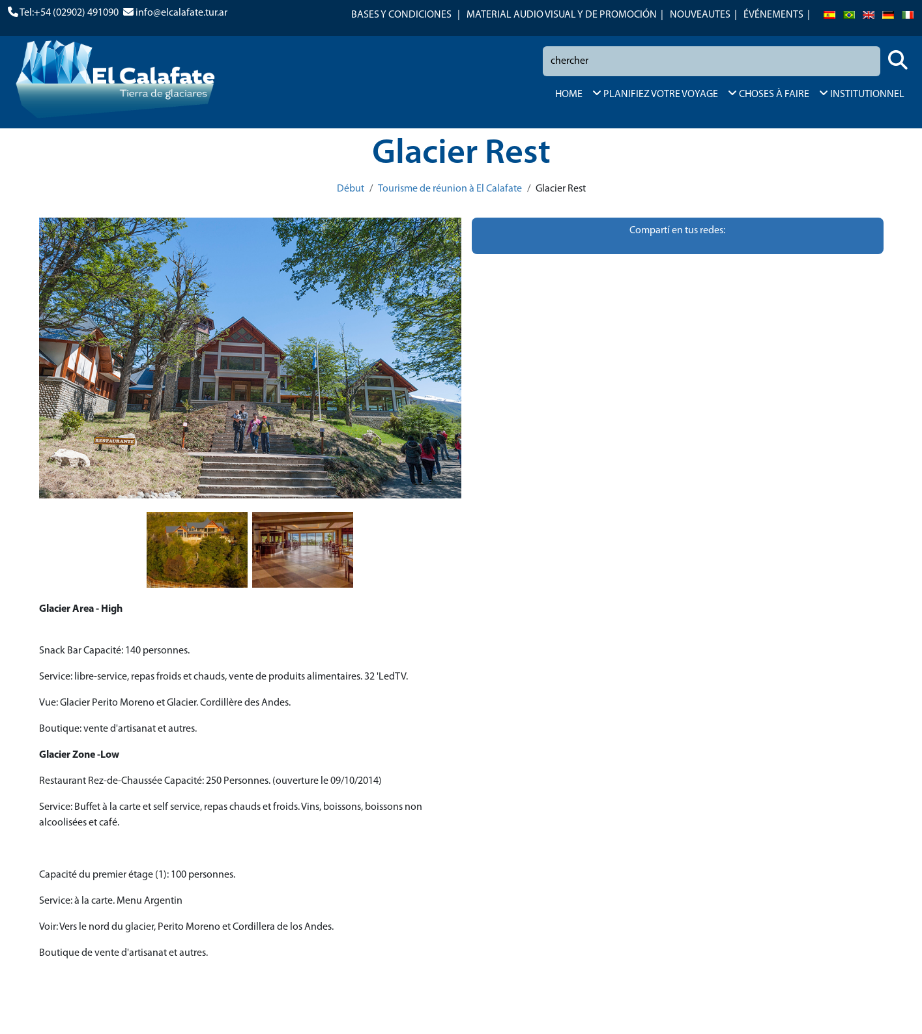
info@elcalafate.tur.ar (181, 13)
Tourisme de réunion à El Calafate (450, 189)
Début (350, 189)
